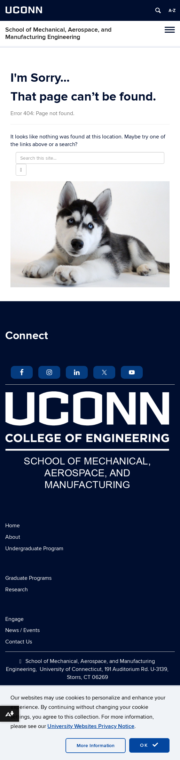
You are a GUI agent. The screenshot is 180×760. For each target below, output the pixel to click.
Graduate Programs (28, 578)
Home (12, 525)
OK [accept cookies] (149, 745)
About (12, 537)
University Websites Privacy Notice (90, 726)
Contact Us (18, 641)
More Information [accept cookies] (96, 746)
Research (16, 589)
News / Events (22, 630)
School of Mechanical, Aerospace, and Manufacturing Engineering (58, 33)
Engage (14, 619)
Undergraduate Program (34, 548)
